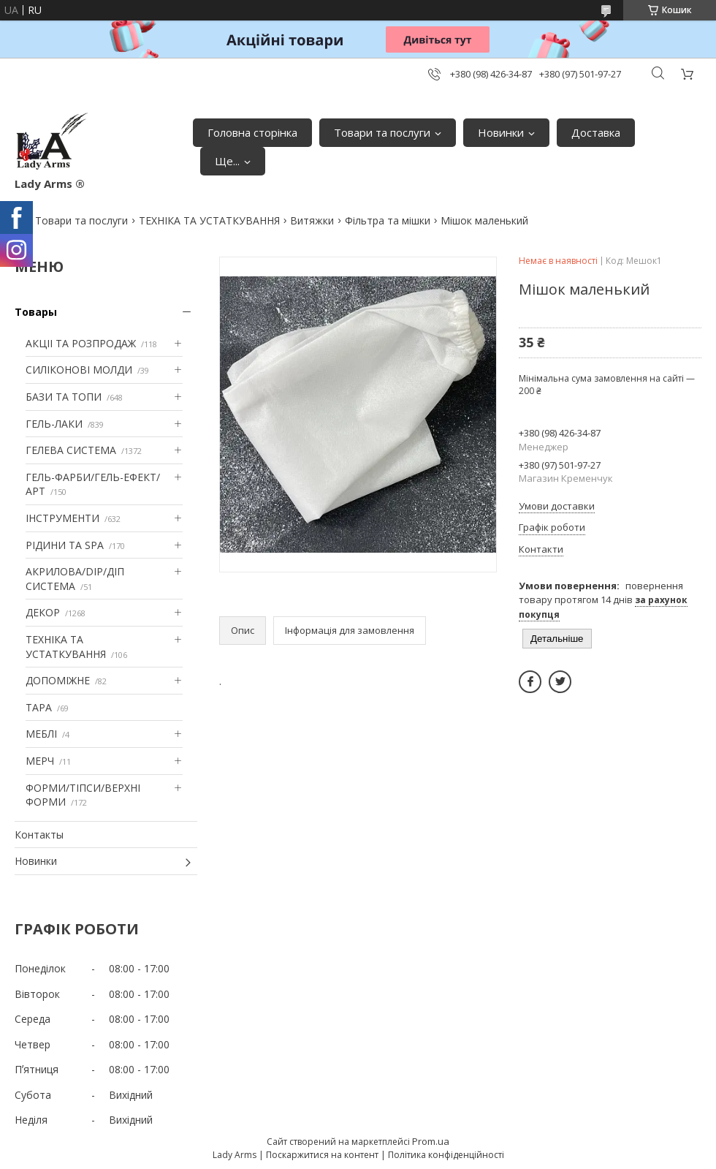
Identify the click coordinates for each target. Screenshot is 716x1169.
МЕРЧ (40, 761)
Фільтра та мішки (387, 220)
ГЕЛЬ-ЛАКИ (54, 424)
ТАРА (39, 707)
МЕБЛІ (41, 734)
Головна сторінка (252, 132)
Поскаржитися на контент (322, 1155)
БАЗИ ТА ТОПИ (64, 397)
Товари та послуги (382, 132)
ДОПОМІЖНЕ (58, 680)
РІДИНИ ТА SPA (65, 545)
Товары (36, 312)
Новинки (501, 132)
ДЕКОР (43, 612)
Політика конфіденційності (446, 1155)
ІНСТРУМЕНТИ (62, 518)
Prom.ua (430, 1141)
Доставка (595, 132)
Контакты (39, 834)
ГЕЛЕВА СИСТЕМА (71, 450)
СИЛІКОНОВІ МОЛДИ (79, 370)
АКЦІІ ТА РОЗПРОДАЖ (81, 343)
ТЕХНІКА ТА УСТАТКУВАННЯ (209, 220)
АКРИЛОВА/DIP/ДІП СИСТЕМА (75, 578)
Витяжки (312, 220)
